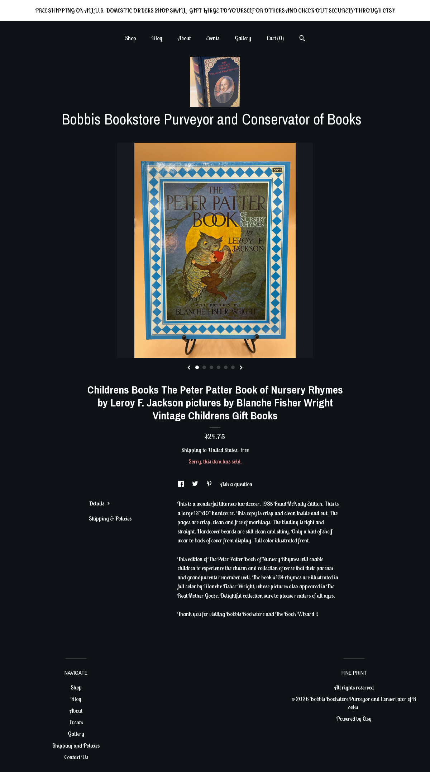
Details (99, 503)
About (184, 38)
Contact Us (76, 757)
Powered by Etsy (354, 718)
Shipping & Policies (110, 518)
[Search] (302, 39)
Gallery (243, 38)
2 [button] (204, 367)
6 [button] (233, 367)
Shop (130, 38)
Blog (157, 38)
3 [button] (211, 367)
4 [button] (218, 367)
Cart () (275, 38)
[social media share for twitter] (195, 484)
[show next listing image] (241, 368)
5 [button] (226, 367)
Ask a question (236, 484)
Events (212, 38)
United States (222, 449)
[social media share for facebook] (181, 484)
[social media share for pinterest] (209, 484)
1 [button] (197, 367)
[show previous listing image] (189, 368)
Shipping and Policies (76, 745)
